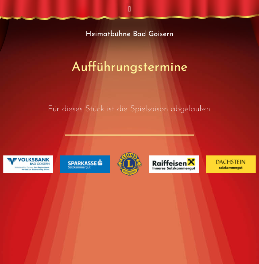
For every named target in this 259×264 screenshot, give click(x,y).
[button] (129, 8)
